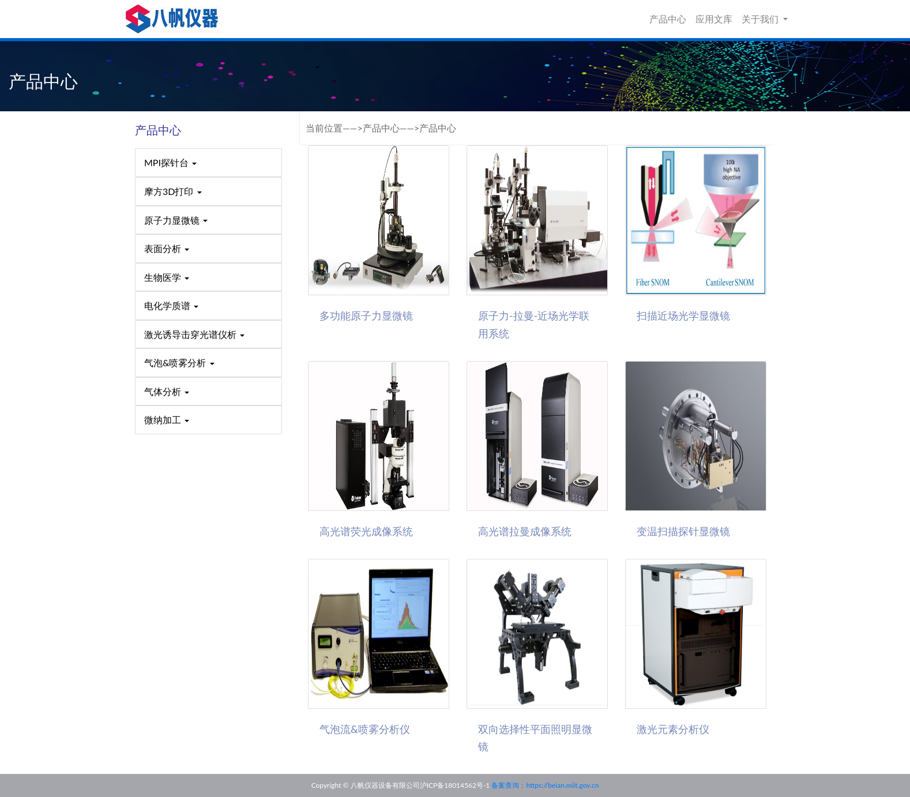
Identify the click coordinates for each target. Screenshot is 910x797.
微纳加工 (166, 419)
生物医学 (166, 277)
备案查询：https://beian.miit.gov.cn (545, 785)
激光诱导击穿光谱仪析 (194, 334)
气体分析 (166, 391)
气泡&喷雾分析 (179, 362)
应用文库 (713, 18)
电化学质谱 (171, 305)
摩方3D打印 (173, 191)
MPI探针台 (170, 162)
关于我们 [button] (761, 18)
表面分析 (166, 248)
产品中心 (667, 18)
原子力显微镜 (176, 220)
